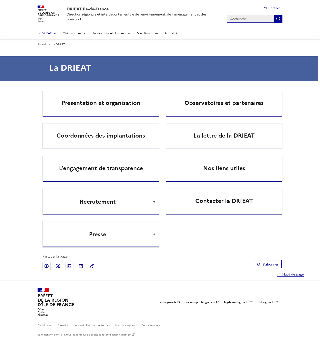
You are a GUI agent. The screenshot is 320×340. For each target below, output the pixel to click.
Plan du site (44, 325)
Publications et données (109, 33)
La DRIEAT (45, 33)
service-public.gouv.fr (200, 302)
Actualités (172, 33)
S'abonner (267, 264)
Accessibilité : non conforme (92, 325)
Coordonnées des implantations (101, 135)
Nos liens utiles (224, 168)
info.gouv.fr (168, 302)
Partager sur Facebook (46, 266)
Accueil (42, 44)
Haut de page (292, 274)
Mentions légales (125, 325)
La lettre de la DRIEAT (224, 135)
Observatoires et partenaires (224, 103)
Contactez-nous (150, 325)
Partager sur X (58, 266)
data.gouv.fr (266, 302)
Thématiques (72, 33)
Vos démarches (147, 33)
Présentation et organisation (101, 103)
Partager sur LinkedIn (69, 266)
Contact (274, 8)
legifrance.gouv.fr (236, 302)
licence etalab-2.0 (120, 335)
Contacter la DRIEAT (224, 200)
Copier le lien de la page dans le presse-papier (92, 266)
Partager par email (81, 266)
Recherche (278, 19)
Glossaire (63, 325)
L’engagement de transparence (101, 168)
